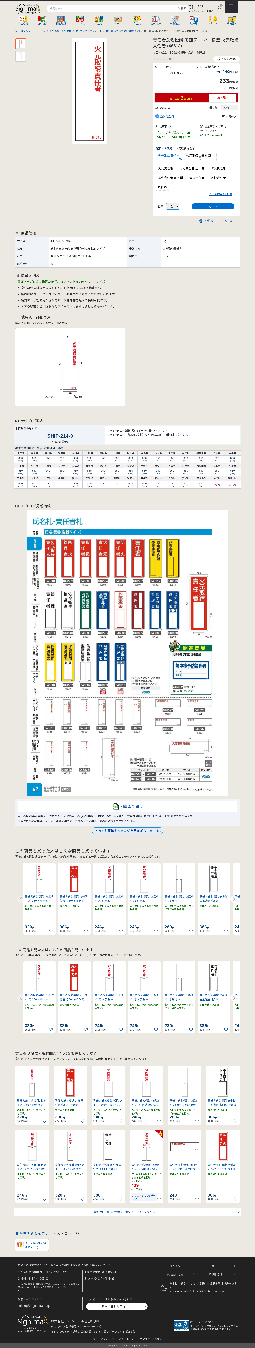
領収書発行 (215, 1274)
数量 (161, 206)
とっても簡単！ (127, 830)
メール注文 (229, 221)
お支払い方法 (175, 1274)
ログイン (174, 1266)
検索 (181, 8)
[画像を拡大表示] (89, 91)
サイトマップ (100, 1339)
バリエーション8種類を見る (143, 1197)
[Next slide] (234, 899)
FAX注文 (206, 221)
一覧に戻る (24, 31)
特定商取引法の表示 (151, 1339)
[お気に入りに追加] (51, 931)
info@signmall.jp (34, 1305)
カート (215, 1266)
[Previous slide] (21, 899)
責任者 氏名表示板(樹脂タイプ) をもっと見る (126, 1212)
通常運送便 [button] (167, 116)
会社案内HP (92, 1321)
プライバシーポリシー (124, 1339)
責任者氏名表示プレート (35, 1233)
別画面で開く (127, 807)
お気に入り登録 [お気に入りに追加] (226, 59)
